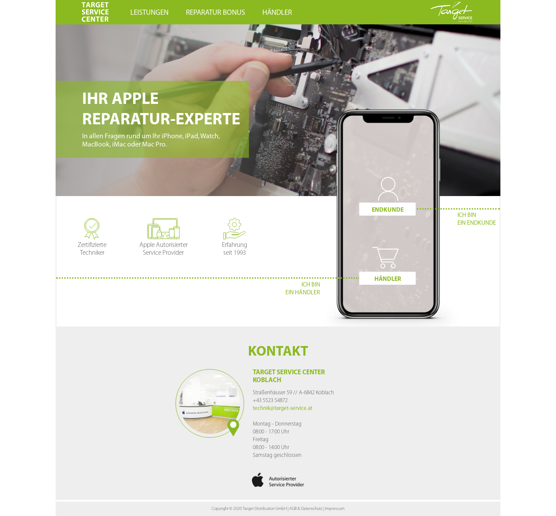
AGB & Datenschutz (305, 508)
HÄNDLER (277, 13)
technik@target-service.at (282, 408)
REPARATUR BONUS (215, 13)
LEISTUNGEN (149, 13)
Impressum (334, 508)
